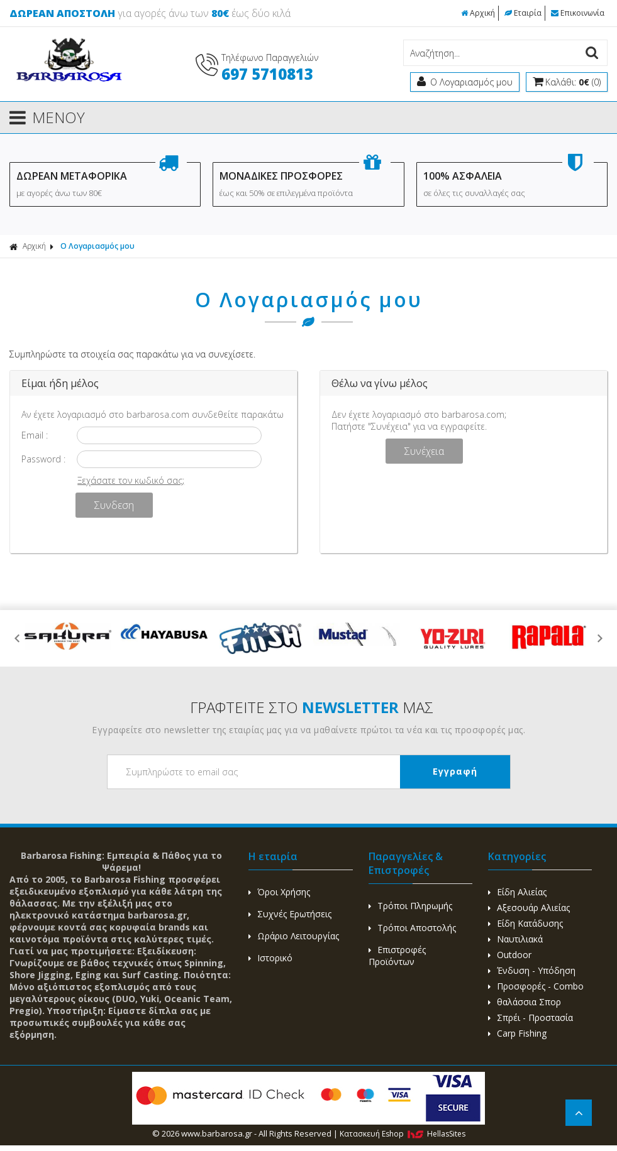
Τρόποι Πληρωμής (410, 906)
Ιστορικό (270, 958)
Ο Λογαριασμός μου (97, 246)
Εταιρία (523, 13)
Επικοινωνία (577, 13)
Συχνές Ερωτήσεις (289, 914)
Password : (43, 459)
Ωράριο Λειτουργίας (293, 936)
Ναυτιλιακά (515, 939)
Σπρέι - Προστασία (530, 1017)
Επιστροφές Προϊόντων (397, 956)
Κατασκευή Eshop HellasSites (402, 1133)
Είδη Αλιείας (517, 892)
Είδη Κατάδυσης (525, 923)
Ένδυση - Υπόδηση (531, 970)
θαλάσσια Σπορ (524, 1002)
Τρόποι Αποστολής (412, 928)
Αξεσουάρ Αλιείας (529, 908)
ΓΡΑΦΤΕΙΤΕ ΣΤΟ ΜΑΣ (311, 707)
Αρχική (478, 13)
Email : (34, 435)
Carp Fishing (517, 1033)
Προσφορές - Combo (536, 986)
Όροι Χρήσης (279, 892)
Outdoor (509, 955)
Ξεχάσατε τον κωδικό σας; (130, 480)
